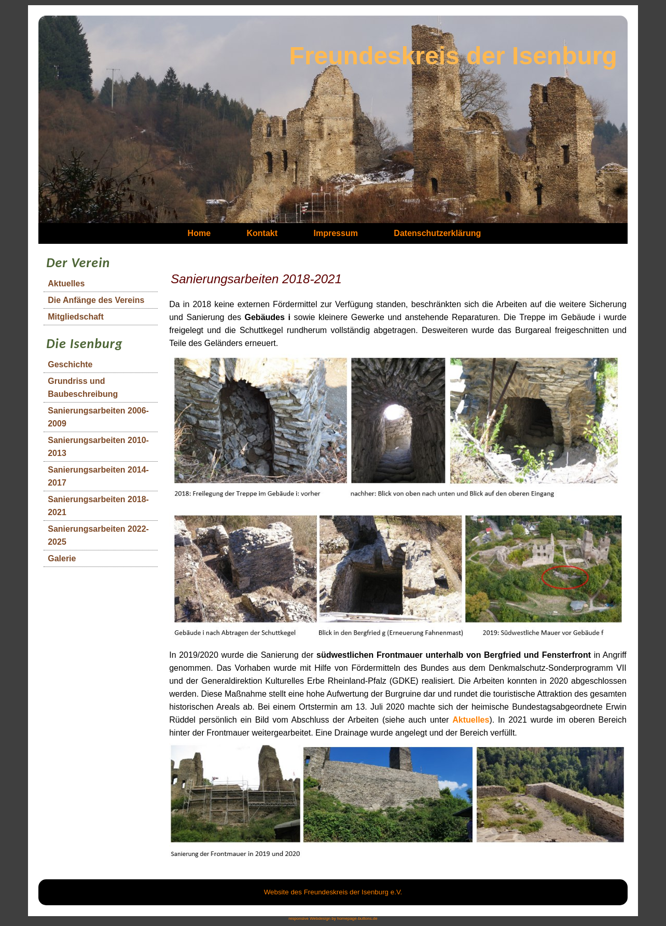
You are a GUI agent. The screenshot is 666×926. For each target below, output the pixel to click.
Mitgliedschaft (76, 316)
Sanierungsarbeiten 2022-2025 (98, 535)
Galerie (62, 558)
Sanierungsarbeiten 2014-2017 (98, 476)
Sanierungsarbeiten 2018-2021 (98, 506)
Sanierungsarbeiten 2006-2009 (98, 417)
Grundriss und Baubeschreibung (83, 387)
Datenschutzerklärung (437, 233)
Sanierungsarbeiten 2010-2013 (98, 447)
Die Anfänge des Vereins (96, 300)
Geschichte (70, 364)
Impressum (336, 233)
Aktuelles (66, 283)
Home (199, 233)
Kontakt (262, 233)
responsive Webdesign (309, 918)
